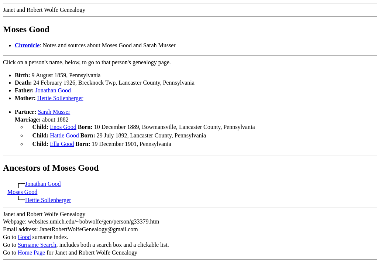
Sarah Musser (54, 112)
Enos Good (63, 127)
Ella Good (62, 142)
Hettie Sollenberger (60, 98)
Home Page (31, 250)
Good (24, 235)
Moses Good (22, 190)
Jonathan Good (53, 90)
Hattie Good (64, 135)
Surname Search (37, 242)
